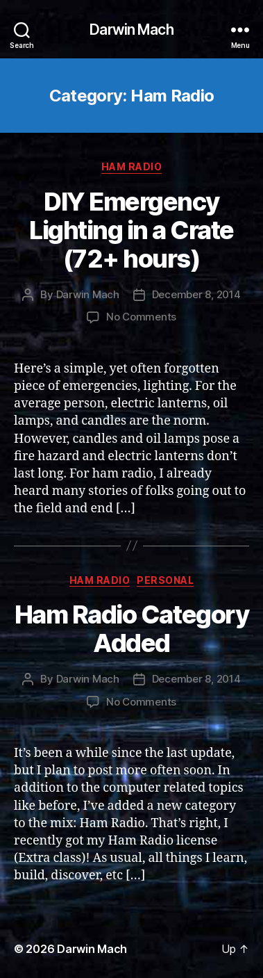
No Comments (141, 316)
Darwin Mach (131, 29)
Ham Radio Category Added (131, 628)
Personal (165, 580)
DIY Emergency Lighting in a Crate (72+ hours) (131, 230)
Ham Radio (131, 166)
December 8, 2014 (196, 294)
